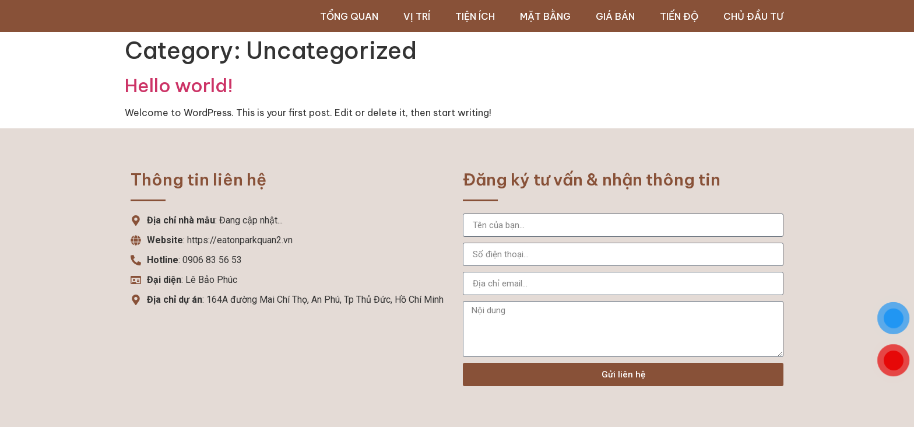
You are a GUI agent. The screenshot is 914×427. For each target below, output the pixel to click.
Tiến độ (679, 16)
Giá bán (615, 16)
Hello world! (179, 85)
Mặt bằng (545, 16)
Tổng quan (349, 16)
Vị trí (416, 16)
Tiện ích (475, 16)
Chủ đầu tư (753, 16)
